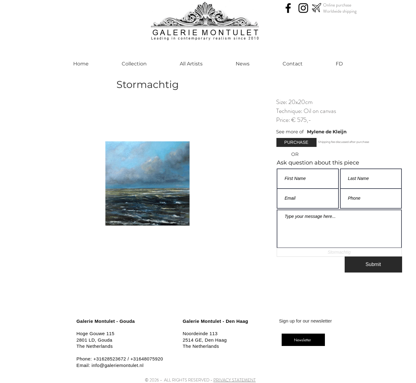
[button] (296, 142)
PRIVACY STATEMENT (234, 380)
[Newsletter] (303, 340)
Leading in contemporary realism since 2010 (205, 38)
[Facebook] (288, 8)
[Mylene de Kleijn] (339, 131)
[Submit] (373, 264)
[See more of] (291, 131)
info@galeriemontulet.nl (118, 365)
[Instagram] (303, 8)
